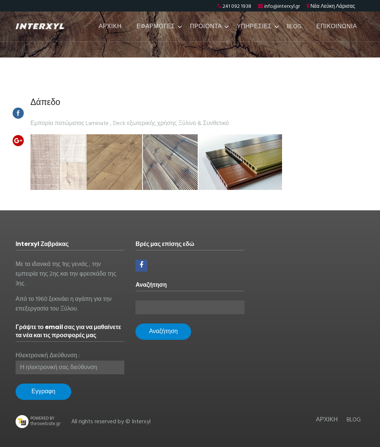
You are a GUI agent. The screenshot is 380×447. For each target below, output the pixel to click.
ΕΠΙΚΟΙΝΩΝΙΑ (337, 27)
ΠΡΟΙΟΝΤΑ (206, 27)
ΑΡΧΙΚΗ (110, 27)
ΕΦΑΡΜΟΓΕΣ (156, 27)
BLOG (294, 27)
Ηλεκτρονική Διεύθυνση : (48, 356)
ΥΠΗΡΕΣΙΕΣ (254, 27)
